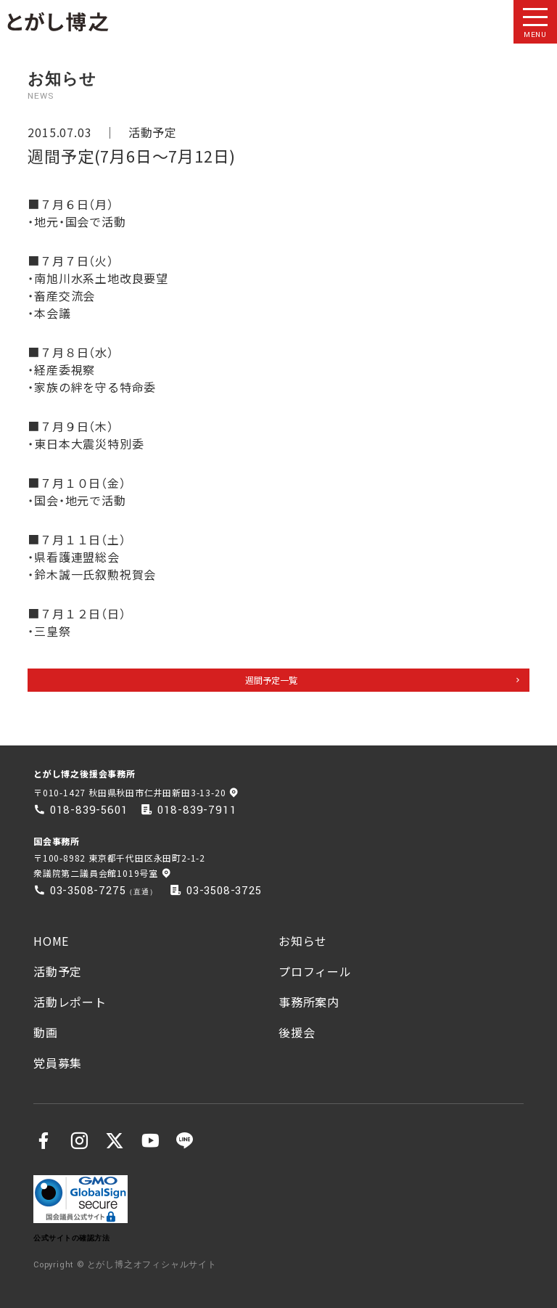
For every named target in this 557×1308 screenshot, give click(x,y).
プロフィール (315, 971)
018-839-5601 (89, 810)
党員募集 (57, 1062)
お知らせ (302, 940)
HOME (51, 940)
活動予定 (152, 132)
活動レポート (70, 1001)
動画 (45, 1032)
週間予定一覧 (271, 680)
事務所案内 (308, 1001)
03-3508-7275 (88, 891)
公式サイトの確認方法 (71, 1238)
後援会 (296, 1032)
